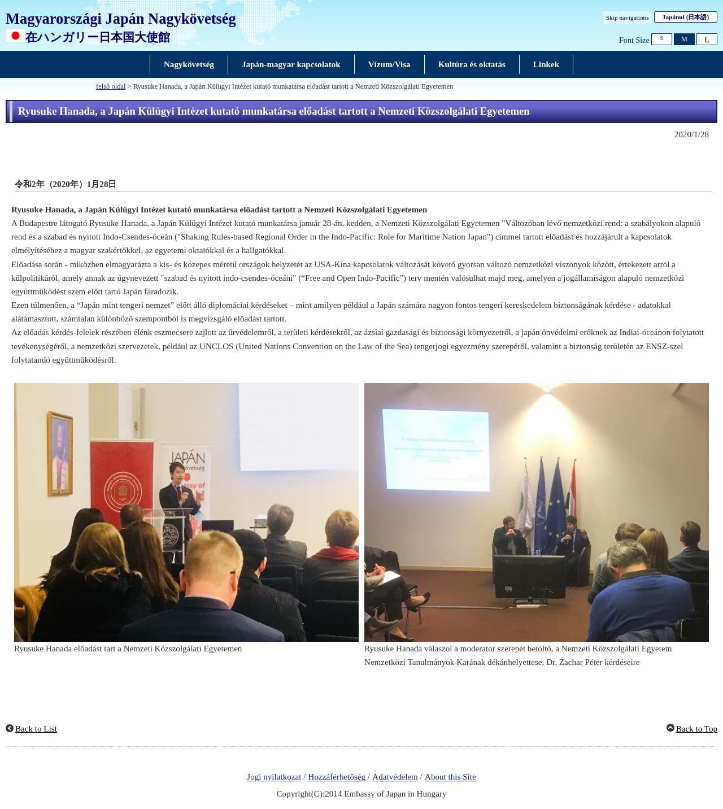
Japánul (686, 17)
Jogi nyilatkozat (274, 777)
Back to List (36, 728)
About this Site (450, 777)
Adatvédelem (395, 777)
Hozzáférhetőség (337, 777)
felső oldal (110, 86)
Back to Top (696, 728)
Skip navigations (627, 17)
